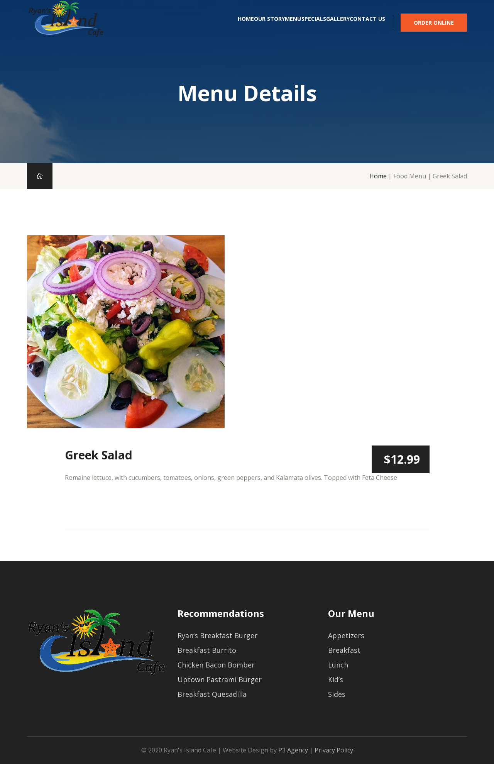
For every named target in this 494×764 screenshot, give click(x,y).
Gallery (321, 30)
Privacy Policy (334, 750)
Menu (245, 30)
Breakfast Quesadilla (212, 694)
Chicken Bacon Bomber (216, 664)
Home (165, 30)
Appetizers (346, 635)
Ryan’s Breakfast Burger (217, 635)
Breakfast (344, 650)
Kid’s (335, 679)
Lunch (338, 664)
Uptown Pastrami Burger (220, 679)
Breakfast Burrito (207, 650)
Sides (336, 694)
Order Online (434, 29)
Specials (281, 30)
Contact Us (367, 30)
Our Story (204, 30)
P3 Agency (293, 750)
